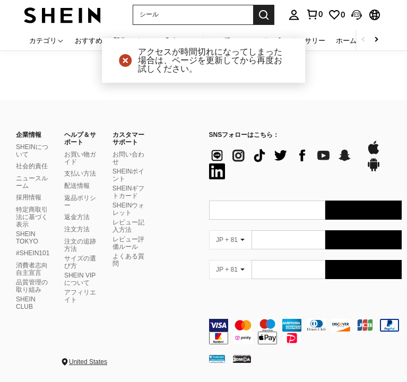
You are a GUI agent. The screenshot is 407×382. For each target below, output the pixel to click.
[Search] (263, 15)
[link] (336, 14)
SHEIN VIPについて (80, 279)
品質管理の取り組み (32, 286)
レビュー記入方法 (128, 226)
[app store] (373, 153)
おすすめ (88, 40)
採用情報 (28, 197)
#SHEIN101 (32, 253)
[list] (282, 163)
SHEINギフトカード (128, 192)
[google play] (373, 169)
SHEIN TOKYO (27, 237)
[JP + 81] (230, 239)
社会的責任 (32, 166)
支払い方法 (80, 173)
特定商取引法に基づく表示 (32, 217)
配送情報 (77, 185)
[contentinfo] (305, 331)
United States (88, 362)
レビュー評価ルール (128, 243)
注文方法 (77, 229)
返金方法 (77, 217)
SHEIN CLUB (26, 303)
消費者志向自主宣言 (32, 269)
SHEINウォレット (128, 209)
